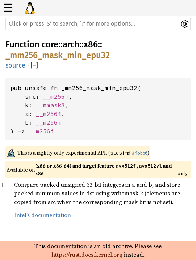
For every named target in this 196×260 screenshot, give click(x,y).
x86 (91, 44)
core (50, 44)
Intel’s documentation (42, 215)
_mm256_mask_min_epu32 (57, 55)
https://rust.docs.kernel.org (86, 255)
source (15, 65)
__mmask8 (50, 105)
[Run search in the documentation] (91, 24)
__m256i (55, 96)
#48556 (139, 152)
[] (34, 65)
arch (71, 44)
